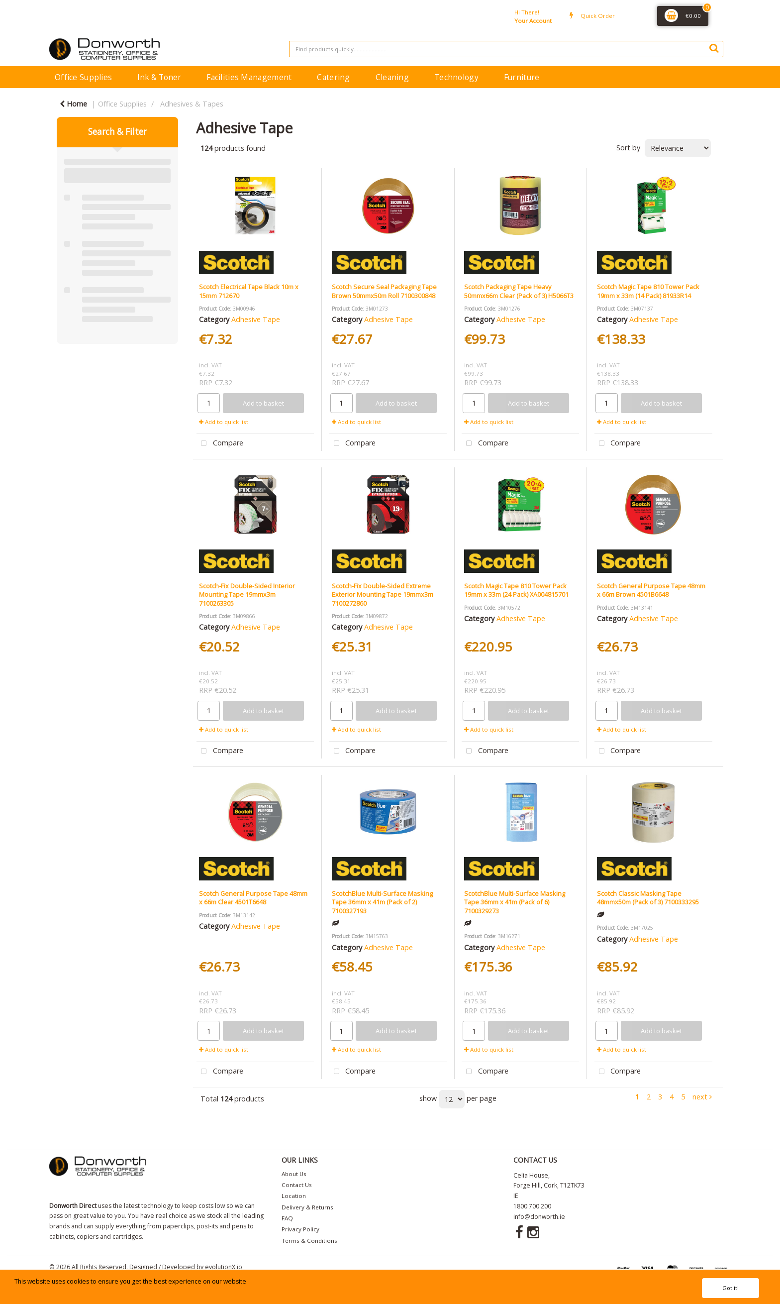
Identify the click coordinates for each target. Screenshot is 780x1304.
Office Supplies (83, 77)
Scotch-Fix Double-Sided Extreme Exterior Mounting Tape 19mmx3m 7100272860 (382, 594)
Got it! (730, 1288)
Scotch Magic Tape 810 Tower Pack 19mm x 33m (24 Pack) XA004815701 (516, 590)
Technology (456, 77)
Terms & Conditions (309, 1240)
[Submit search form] (713, 47)
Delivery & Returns (307, 1207)
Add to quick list (223, 422)
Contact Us (297, 1185)
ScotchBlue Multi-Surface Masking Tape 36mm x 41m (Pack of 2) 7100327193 (382, 902)
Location (294, 1195)
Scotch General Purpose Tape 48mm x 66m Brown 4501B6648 (651, 590)
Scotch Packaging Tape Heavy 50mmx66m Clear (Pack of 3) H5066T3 (519, 291)
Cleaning (392, 77)
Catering (333, 77)
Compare (219, 443)
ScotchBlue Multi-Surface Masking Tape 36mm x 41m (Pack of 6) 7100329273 (514, 902)
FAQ (287, 1218)
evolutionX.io (223, 1267)
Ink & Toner (159, 77)
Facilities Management (249, 77)
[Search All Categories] (506, 49)
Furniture (522, 77)
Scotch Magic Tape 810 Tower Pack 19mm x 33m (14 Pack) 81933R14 (648, 291)
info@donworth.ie (539, 1216)
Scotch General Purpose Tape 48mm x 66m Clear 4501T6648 (253, 897)
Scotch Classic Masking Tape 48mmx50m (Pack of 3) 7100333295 (648, 897)
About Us (294, 1174)
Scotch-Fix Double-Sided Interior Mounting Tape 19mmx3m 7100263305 (247, 594)
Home (73, 104)
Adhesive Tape (255, 319)
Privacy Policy (300, 1229)
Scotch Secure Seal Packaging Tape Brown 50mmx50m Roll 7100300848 (384, 291)
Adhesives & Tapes (191, 104)
